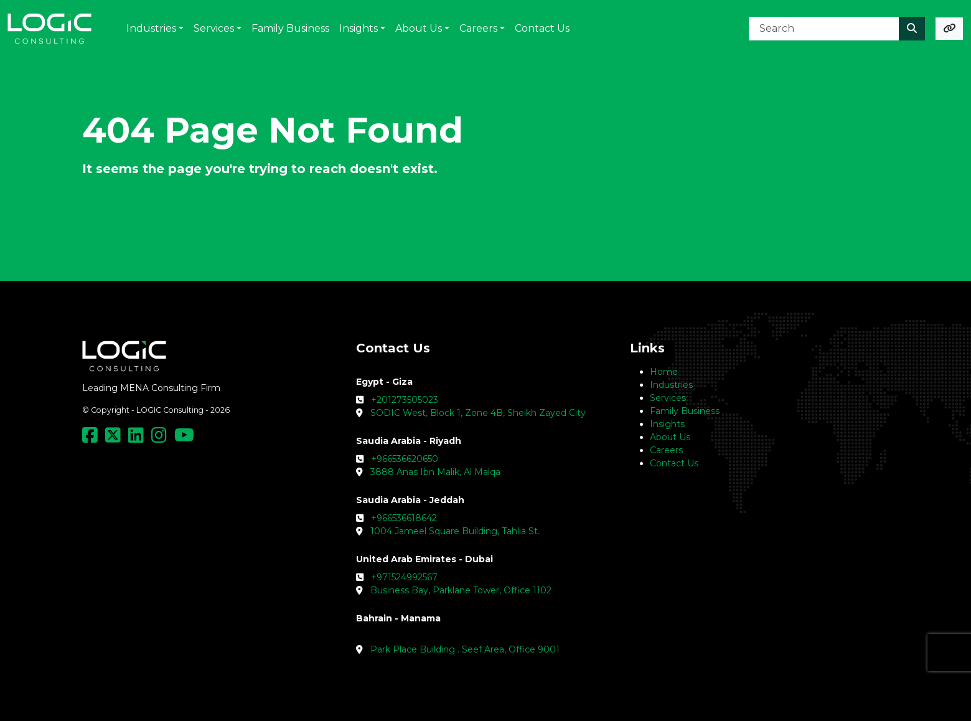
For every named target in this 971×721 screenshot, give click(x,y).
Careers (666, 450)
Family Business (685, 411)
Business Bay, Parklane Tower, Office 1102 (460, 590)
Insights (667, 424)
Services (668, 397)
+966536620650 (404, 458)
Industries (671, 384)
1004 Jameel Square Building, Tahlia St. (455, 531)
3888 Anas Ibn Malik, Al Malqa (435, 472)
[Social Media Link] (92, 438)
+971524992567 (404, 577)
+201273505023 (404, 399)
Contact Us (674, 463)
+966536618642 (404, 518)
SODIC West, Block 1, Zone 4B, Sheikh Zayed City (478, 412)
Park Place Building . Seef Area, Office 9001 (465, 649)
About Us (670, 437)
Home (664, 371)
